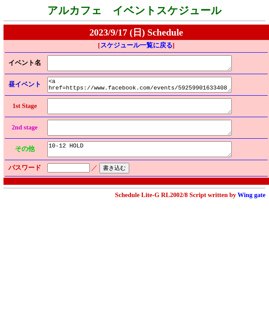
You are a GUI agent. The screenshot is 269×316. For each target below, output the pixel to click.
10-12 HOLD (146, 161)
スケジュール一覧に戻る (136, 45)
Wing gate (251, 208)
